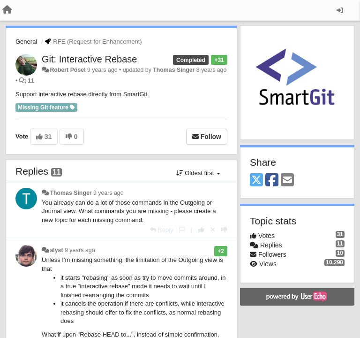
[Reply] (161, 229)
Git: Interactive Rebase (89, 59)
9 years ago (108, 193)
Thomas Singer (174, 70)
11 (31, 80)
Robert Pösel (67, 70)
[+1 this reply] (201, 229)
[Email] (287, 180)
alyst (56, 250)
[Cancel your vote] (212, 229)
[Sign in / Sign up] (339, 10)
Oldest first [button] (198, 173)
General (26, 41)
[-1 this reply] (224, 229)
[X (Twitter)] (256, 180)
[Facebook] (271, 180)
